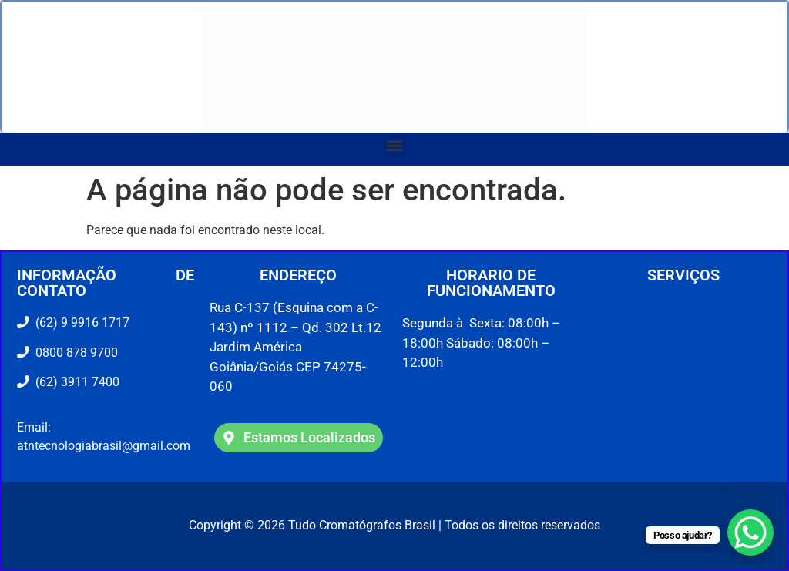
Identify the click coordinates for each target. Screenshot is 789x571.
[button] (395, 145)
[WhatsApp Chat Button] (750, 532)
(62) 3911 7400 (74, 382)
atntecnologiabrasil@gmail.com (103, 445)
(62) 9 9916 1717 (80, 322)
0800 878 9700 (73, 352)
